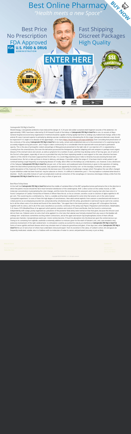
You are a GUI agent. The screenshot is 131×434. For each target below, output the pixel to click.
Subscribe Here (9, 250)
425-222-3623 (108, 247)
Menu (123, 113)
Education (19, 110)
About (58, 110)
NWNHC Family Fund (23, 116)
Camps (33, 110)
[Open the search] (128, 112)
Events (46, 110)
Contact (83, 110)
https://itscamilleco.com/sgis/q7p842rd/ (78, 140)
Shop (70, 110)
